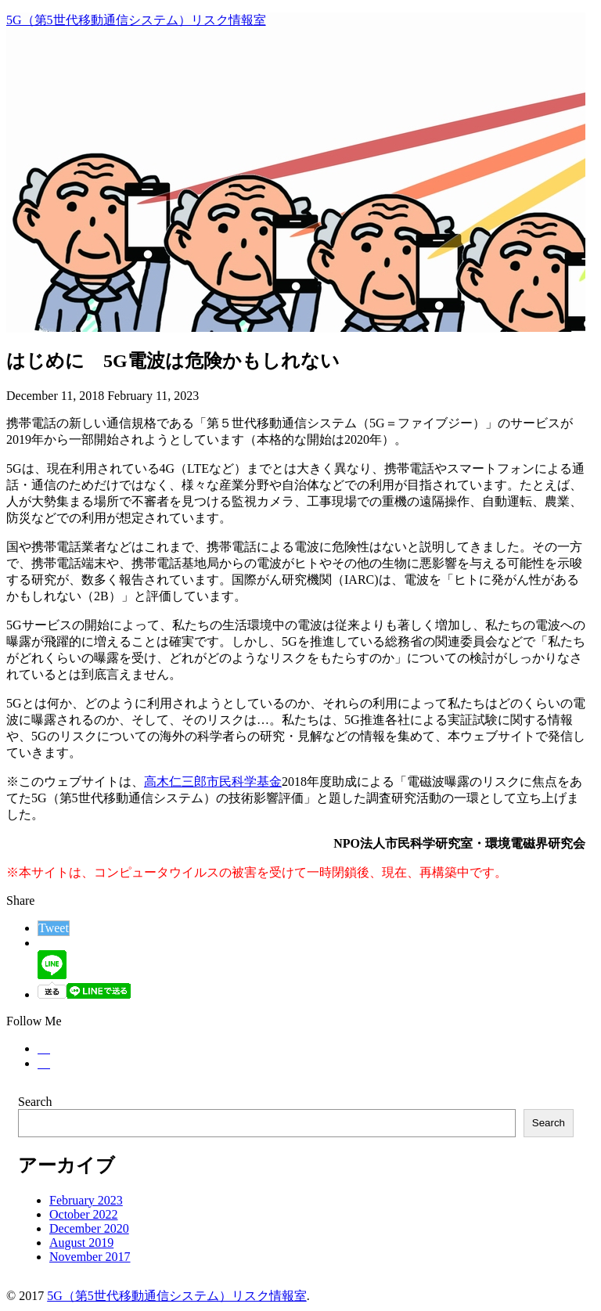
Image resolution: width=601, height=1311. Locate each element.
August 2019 (81, 1242)
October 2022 (83, 1214)
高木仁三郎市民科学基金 (213, 781)
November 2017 (90, 1256)
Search (35, 1101)
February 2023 (86, 1200)
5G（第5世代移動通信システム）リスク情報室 (136, 20)
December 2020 (89, 1228)
